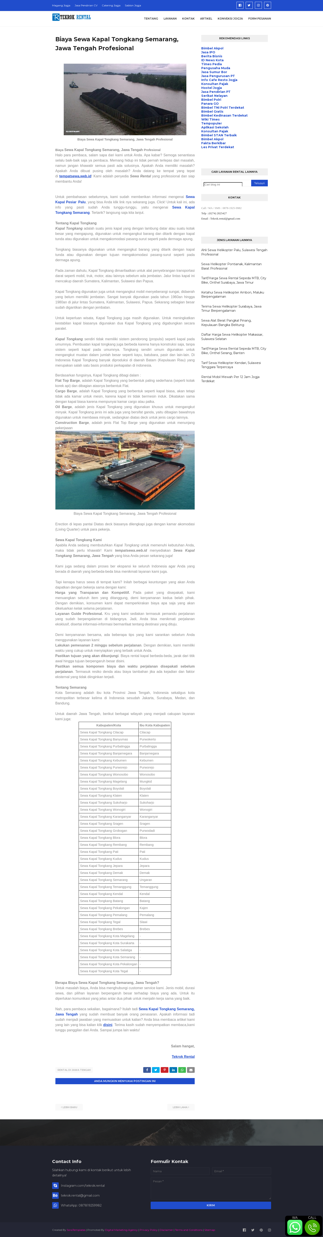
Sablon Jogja (133, 5)
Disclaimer (166, 1229)
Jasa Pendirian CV (86, 5)
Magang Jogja (61, 5)
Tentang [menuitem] (151, 18)
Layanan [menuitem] (170, 18)
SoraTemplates (76, 1229)
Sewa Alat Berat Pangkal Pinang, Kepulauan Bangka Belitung (226, 323)
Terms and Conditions (188, 1229)
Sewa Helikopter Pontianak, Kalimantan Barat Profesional (231, 266)
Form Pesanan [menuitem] (259, 18)
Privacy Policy (149, 1229)
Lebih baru (70, 1106)
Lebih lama (180, 1106)
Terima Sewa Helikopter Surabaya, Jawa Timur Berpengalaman (231, 308)
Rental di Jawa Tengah (74, 1069)
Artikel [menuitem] (206, 18)
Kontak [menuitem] (188, 18)
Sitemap (209, 1229)
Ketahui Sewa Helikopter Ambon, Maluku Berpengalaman (232, 294)
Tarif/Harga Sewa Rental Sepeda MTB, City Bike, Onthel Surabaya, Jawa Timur (233, 280)
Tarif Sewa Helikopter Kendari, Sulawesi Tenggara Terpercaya (231, 365)
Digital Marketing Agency (121, 1229)
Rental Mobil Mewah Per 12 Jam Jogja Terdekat (230, 379)
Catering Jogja (111, 5)
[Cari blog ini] (223, 184)
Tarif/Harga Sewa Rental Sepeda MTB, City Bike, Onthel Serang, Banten (233, 351)
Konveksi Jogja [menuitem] (230, 18)
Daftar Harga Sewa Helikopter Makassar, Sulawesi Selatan (232, 337)
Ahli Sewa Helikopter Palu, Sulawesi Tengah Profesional (234, 252)
